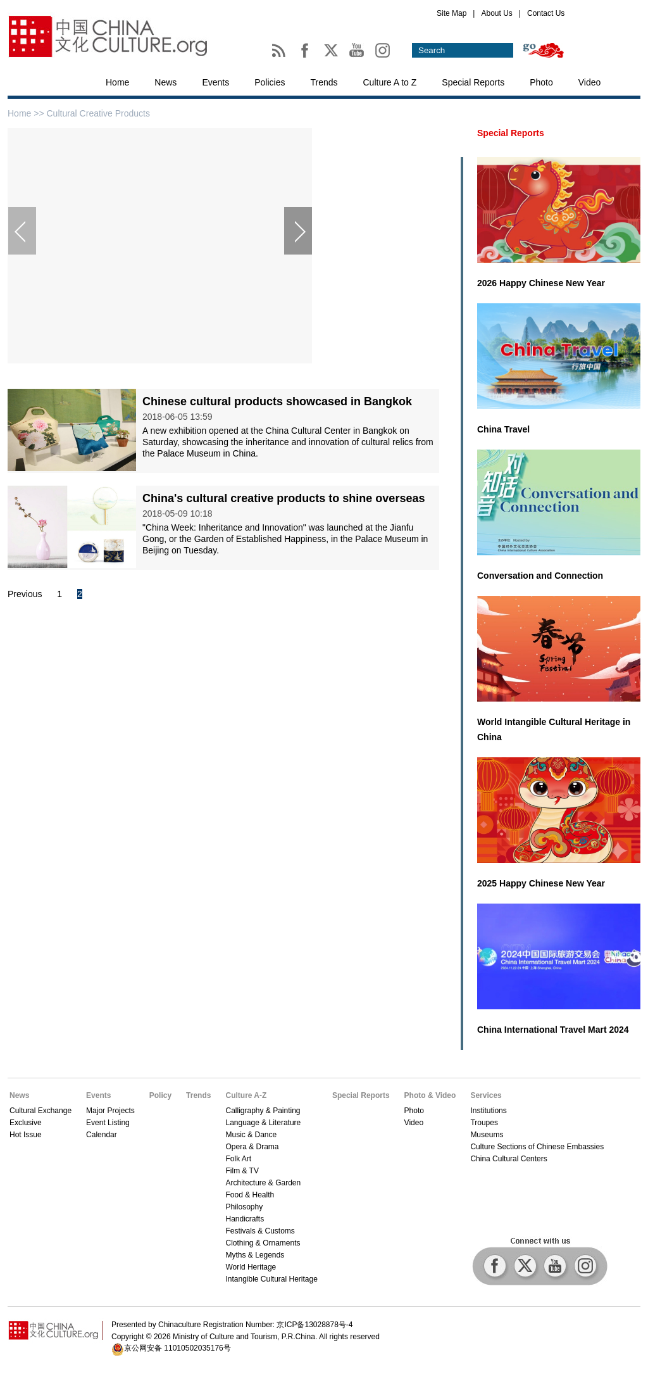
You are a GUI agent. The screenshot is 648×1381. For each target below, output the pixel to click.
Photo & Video (430, 1095)
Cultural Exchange (40, 1110)
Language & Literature (263, 1122)
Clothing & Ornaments (262, 1243)
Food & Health (249, 1194)
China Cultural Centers (508, 1158)
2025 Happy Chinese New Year (541, 883)
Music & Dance (251, 1134)
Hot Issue (25, 1134)
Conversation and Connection (540, 576)
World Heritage (250, 1267)
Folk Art (238, 1158)
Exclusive (25, 1122)
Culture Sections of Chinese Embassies (537, 1146)
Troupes (484, 1122)
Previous (25, 594)
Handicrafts (244, 1218)
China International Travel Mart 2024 (553, 1030)
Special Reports (473, 82)
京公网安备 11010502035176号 (177, 1348)
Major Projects (110, 1110)
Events (215, 82)
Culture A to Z (390, 82)
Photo (541, 82)
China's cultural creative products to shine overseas (283, 498)
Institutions (488, 1110)
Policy (160, 1095)
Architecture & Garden (263, 1182)
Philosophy (244, 1206)
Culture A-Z (245, 1095)
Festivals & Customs (259, 1231)
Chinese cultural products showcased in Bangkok (277, 401)
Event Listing (108, 1122)
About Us (496, 13)
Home (117, 82)
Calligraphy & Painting (262, 1110)
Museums (486, 1134)
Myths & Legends (254, 1255)
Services (485, 1095)
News (165, 82)
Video (589, 82)
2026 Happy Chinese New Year (541, 283)
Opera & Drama (251, 1146)
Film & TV (241, 1170)
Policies (269, 82)
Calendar (101, 1134)
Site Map (451, 13)
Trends (323, 82)
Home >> (27, 113)
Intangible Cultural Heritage (271, 1279)
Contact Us (545, 13)
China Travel (503, 429)
